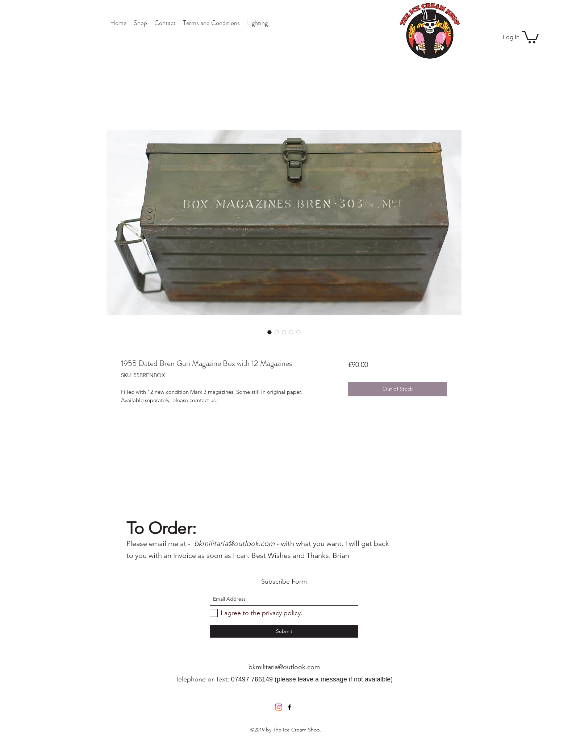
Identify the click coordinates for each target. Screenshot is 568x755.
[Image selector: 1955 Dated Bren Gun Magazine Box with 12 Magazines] (269, 332)
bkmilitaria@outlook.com (284, 667)
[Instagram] (278, 707)
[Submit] (284, 631)
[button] (530, 36)
